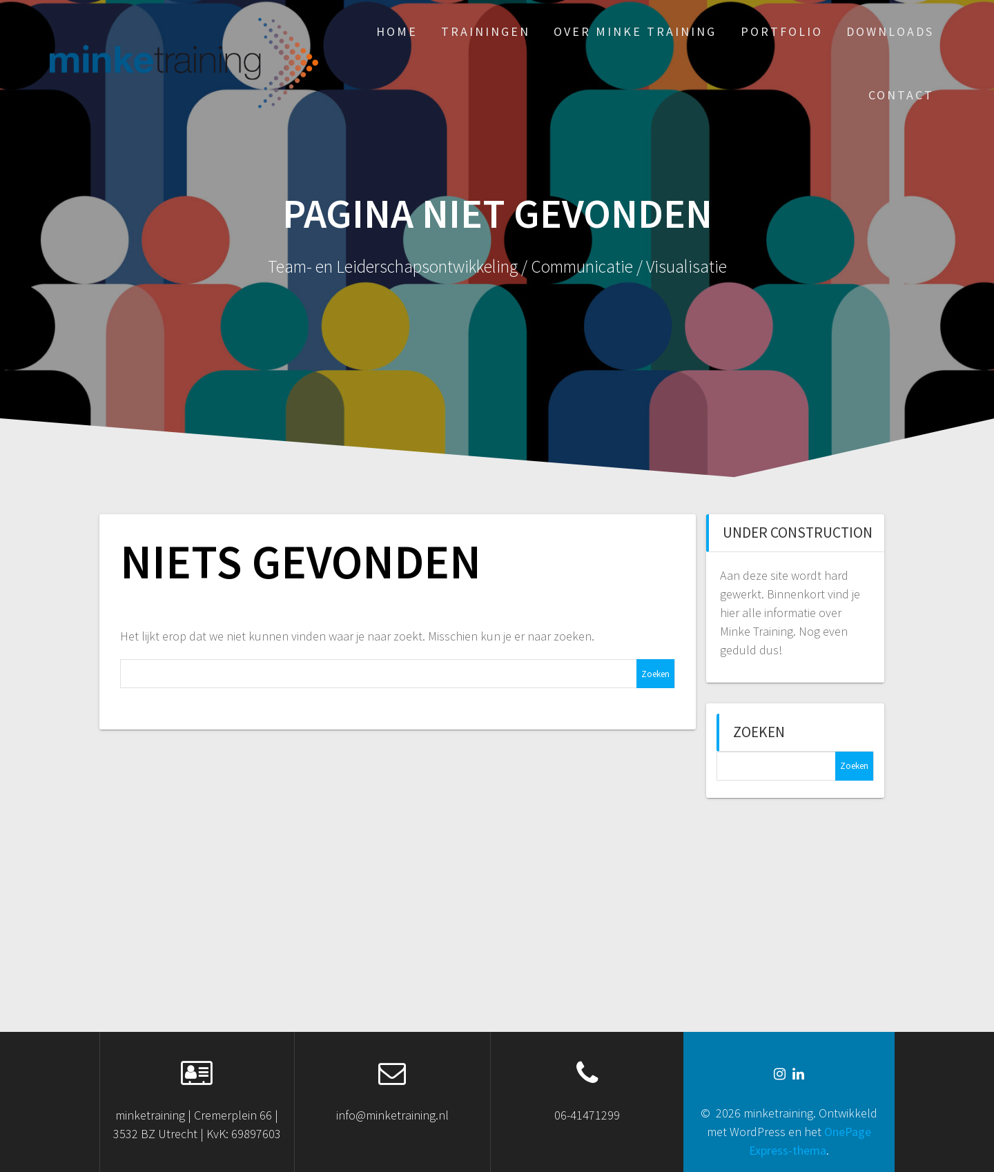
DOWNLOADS (890, 31)
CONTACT (901, 95)
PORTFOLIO (782, 31)
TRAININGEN (485, 31)
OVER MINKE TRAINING (635, 31)
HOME (397, 31)
